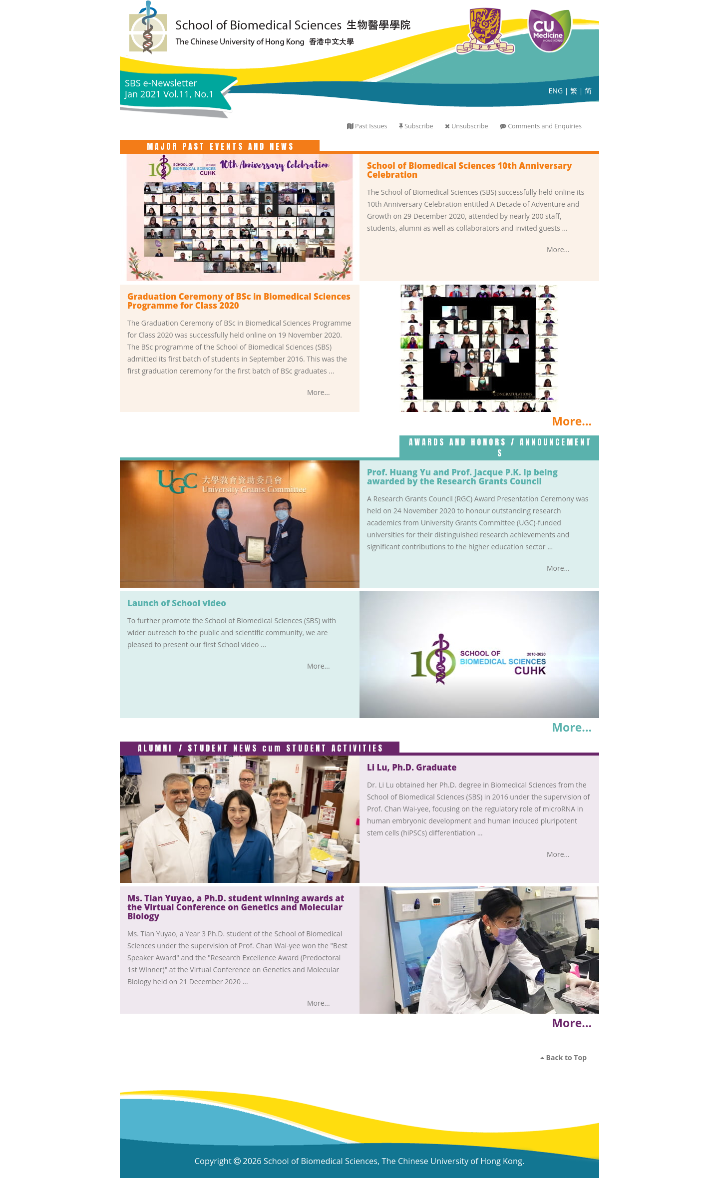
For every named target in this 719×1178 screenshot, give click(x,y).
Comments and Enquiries (545, 126)
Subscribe (418, 126)
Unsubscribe (469, 126)
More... (558, 249)
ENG (556, 90)
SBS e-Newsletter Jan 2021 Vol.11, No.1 (169, 88)
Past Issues (371, 126)
